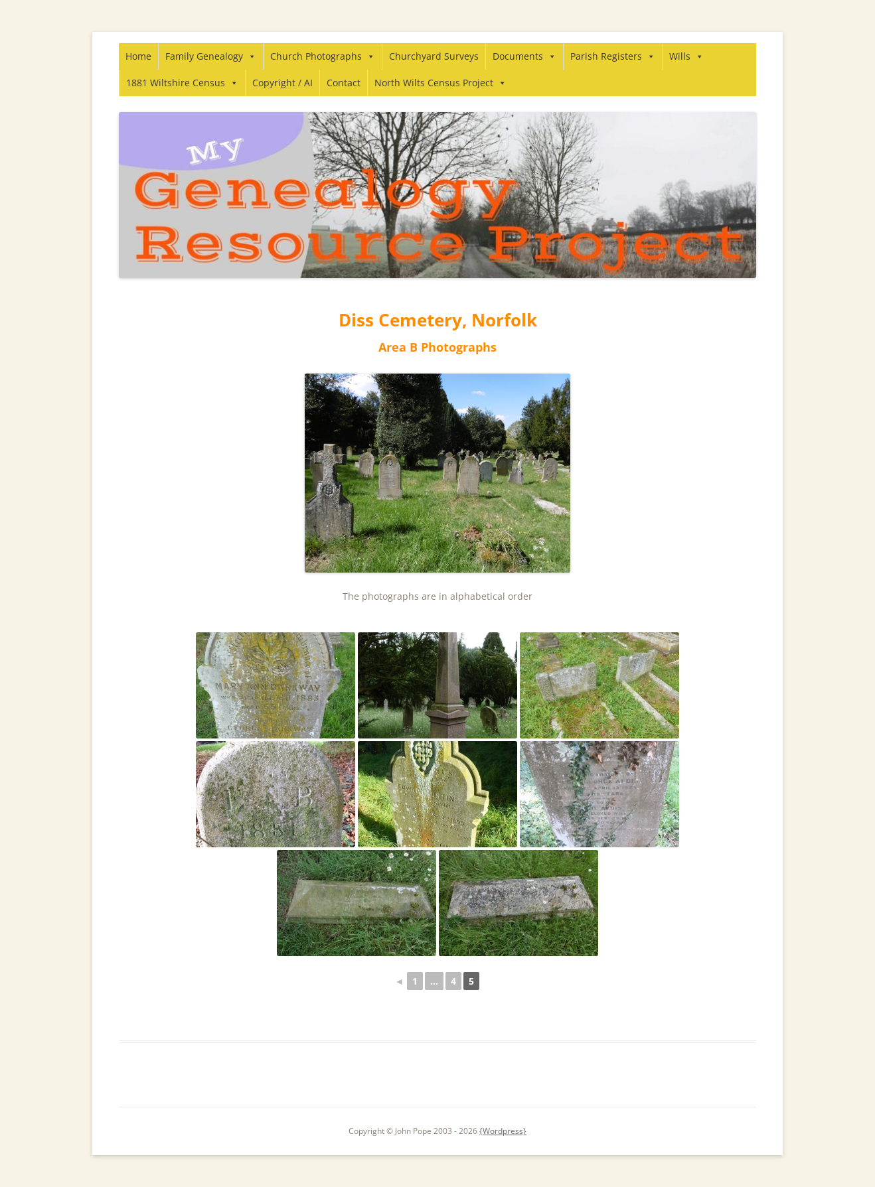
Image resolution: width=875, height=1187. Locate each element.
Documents (524, 56)
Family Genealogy (210, 56)
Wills (686, 56)
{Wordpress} (502, 1131)
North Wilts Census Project (440, 82)
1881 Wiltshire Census (182, 82)
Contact (343, 82)
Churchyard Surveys (434, 56)
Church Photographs (322, 56)
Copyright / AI (282, 82)
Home (138, 56)
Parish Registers (612, 56)
